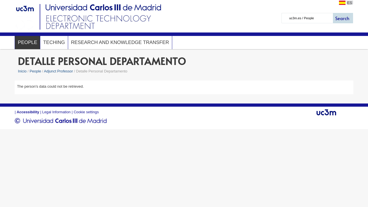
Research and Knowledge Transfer (120, 42)
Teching (54, 42)
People (27, 42)
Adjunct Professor (58, 71)
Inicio (22, 71)
